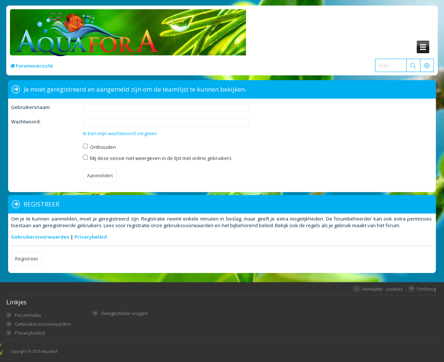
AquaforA (50, 351)
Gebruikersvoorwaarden (40, 236)
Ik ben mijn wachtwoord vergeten (120, 133)
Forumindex (28, 315)
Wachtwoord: (26, 121)
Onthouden (99, 147)
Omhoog (426, 288)
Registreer (26, 258)
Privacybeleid (90, 236)
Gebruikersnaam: (31, 107)
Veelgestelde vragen (124, 313)
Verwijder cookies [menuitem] (382, 288)
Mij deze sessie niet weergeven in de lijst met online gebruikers (157, 158)
